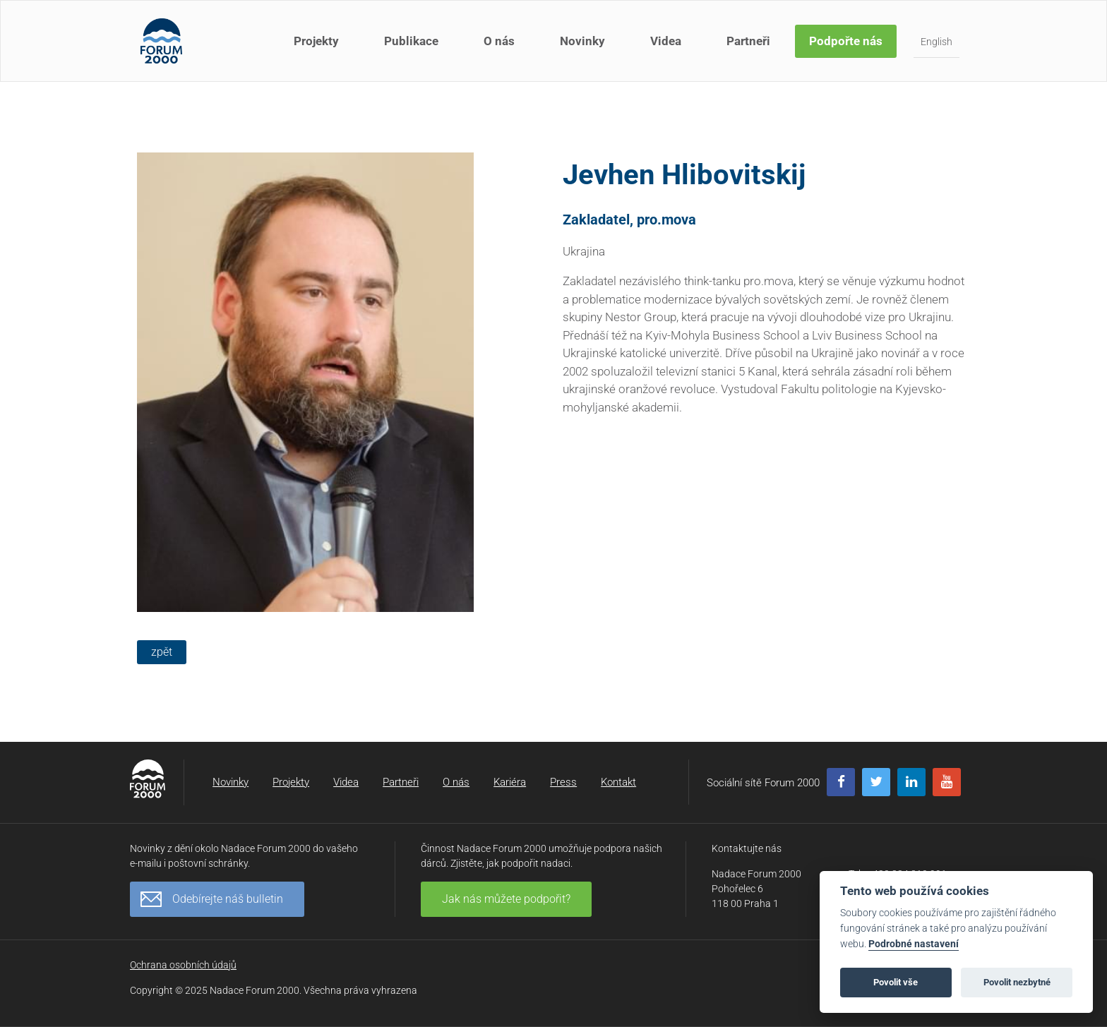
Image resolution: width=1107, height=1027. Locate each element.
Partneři (748, 41)
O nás (499, 41)
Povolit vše (895, 982)
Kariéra (509, 782)
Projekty (316, 41)
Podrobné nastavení (913, 944)
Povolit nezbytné (1017, 982)
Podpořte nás (845, 41)
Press (563, 782)
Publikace (411, 41)
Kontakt (618, 782)
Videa (665, 41)
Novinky (582, 41)
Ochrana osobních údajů (183, 965)
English (936, 41)
